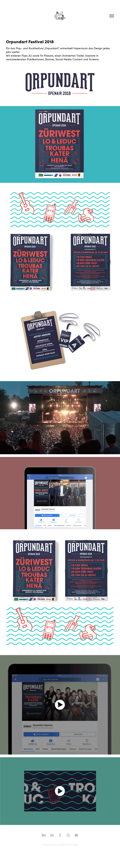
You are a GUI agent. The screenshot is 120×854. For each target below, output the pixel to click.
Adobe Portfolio (68, 844)
